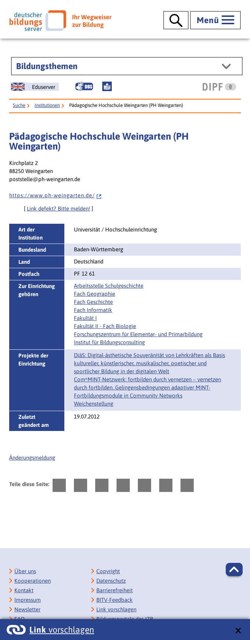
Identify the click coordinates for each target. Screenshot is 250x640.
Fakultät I (85, 318)
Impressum (27, 600)
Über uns (25, 571)
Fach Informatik (93, 310)
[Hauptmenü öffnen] (215, 20)
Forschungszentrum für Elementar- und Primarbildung (138, 334)
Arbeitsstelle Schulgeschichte (108, 286)
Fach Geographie (94, 294)
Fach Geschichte (93, 302)
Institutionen (47, 105)
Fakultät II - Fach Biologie (105, 326)
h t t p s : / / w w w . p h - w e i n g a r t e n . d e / (55, 195)
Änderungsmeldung (32, 457)
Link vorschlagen (116, 609)
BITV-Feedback (114, 600)
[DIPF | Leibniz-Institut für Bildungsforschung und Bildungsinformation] (219, 86)
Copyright (108, 571)
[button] (234, 569)
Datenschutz (111, 581)
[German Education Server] (35, 87)
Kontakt (23, 590)
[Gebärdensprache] (84, 86)
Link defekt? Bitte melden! (58, 208)
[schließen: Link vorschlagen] (238, 631)
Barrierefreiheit (114, 590)
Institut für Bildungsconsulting (109, 342)
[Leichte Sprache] (107, 86)
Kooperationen (32, 581)
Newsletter (27, 609)
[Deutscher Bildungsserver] (60, 20)
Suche (19, 105)
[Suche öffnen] (176, 20)
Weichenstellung (93, 403)
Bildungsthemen (47, 66)
